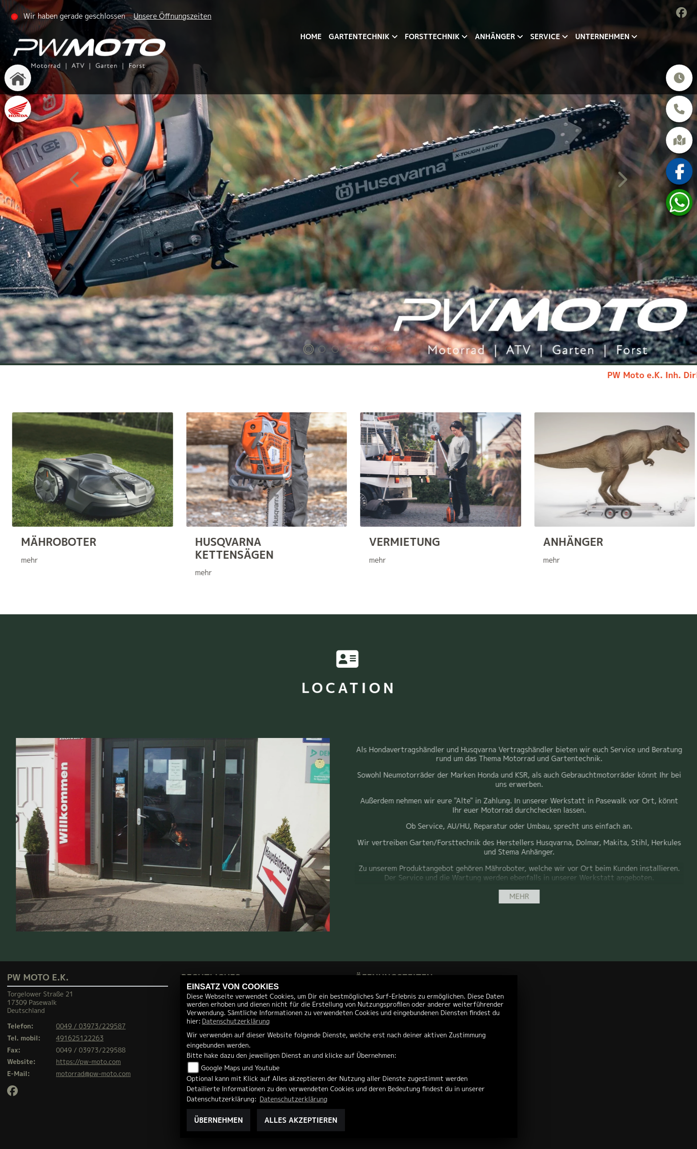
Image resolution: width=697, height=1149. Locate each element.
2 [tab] (321, 350)
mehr (519, 896)
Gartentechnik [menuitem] (359, 36)
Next (621, 182)
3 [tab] (335, 350)
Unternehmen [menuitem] (602, 36)
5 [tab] (361, 350)
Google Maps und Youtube (240, 1068)
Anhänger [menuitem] (495, 36)
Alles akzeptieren (300, 1120)
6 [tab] (375, 350)
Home (310, 36)
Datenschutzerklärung (235, 1021)
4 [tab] (348, 350)
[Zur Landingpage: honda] (17, 109)
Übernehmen (218, 1120)
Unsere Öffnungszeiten (173, 16)
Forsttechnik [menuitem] (432, 36)
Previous (75, 182)
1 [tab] (308, 350)
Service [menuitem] (545, 36)
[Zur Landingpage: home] (17, 78)
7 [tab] (388, 350)
